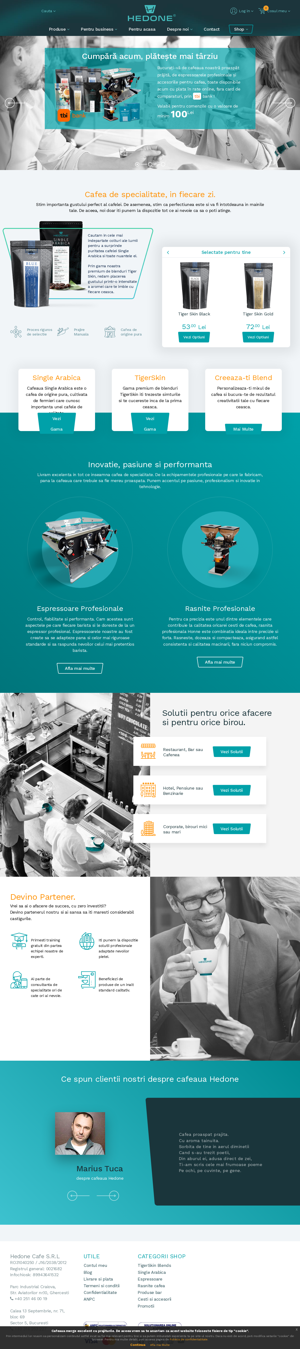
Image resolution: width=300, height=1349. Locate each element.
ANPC (89, 1299)
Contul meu (95, 1265)
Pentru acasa (142, 29)
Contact (211, 29)
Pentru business (98, 29)
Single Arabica (152, 1272)
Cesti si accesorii (154, 1299)
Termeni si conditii (101, 1285)
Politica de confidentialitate (189, 1339)
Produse (58, 29)
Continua (137, 1345)
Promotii (146, 1306)
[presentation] (13, 103)
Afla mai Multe (160, 1345)
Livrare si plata (98, 1278)
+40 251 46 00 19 (31, 1298)
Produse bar (150, 1292)
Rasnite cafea (151, 1285)
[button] (45, 11)
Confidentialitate (100, 1292)
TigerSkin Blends (154, 1265)
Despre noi (178, 29)
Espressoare (150, 1278)
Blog (88, 1272)
